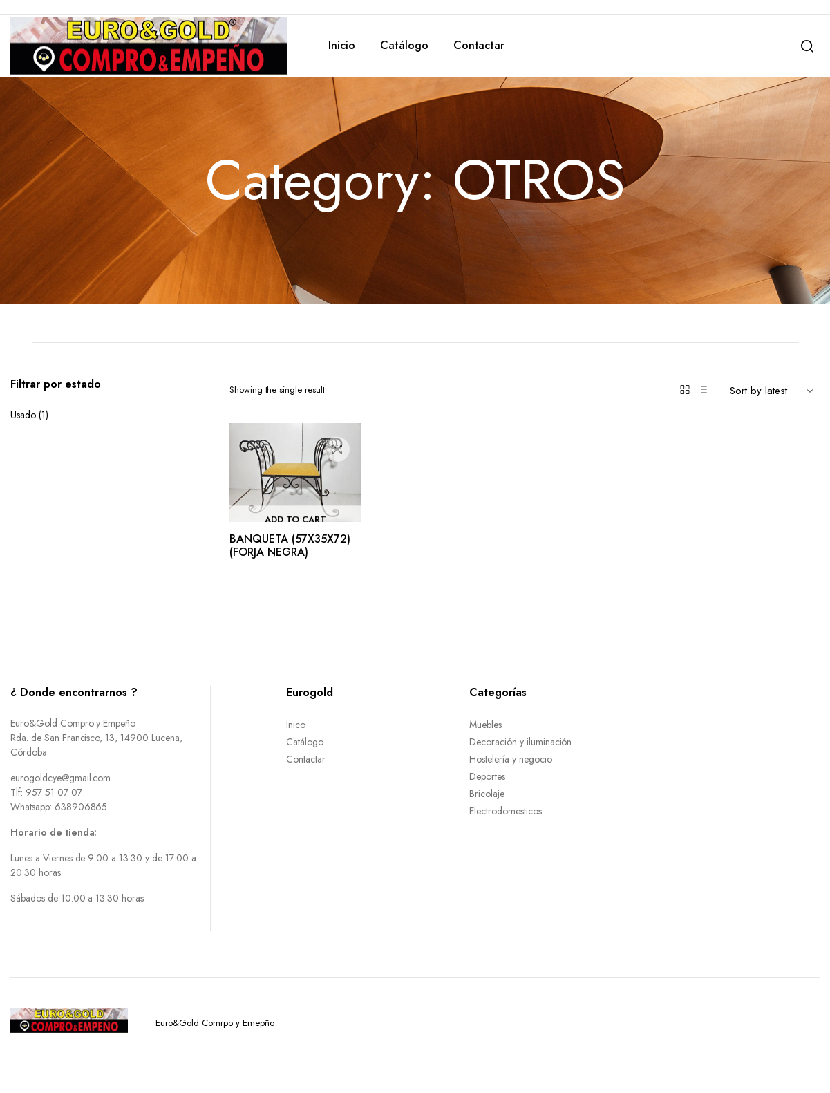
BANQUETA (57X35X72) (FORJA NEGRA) (289, 545)
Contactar (479, 45)
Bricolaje (486, 794)
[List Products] (702, 390)
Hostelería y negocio (510, 759)
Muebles (485, 724)
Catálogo (404, 45)
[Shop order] (775, 389)
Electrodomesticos (505, 811)
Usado (23, 415)
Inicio (341, 45)
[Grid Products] (684, 390)
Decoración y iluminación (520, 742)
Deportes (487, 776)
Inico (295, 724)
